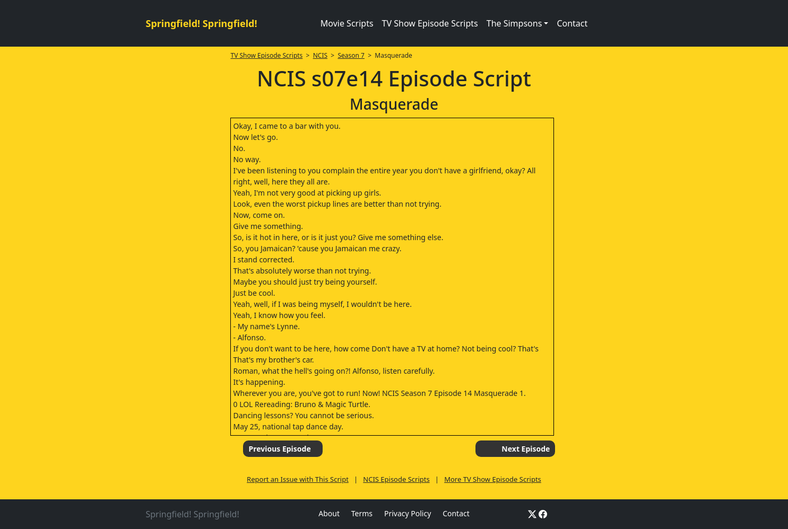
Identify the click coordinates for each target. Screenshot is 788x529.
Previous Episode (279, 449)
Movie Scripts (347, 23)
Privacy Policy (407, 513)
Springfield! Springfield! (201, 23)
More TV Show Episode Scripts (492, 479)
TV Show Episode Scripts (430, 23)
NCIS (320, 55)
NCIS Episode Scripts (396, 479)
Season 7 (351, 55)
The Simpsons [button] (514, 23)
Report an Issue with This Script (298, 479)
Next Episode (525, 449)
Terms (362, 513)
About (329, 513)
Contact (572, 23)
